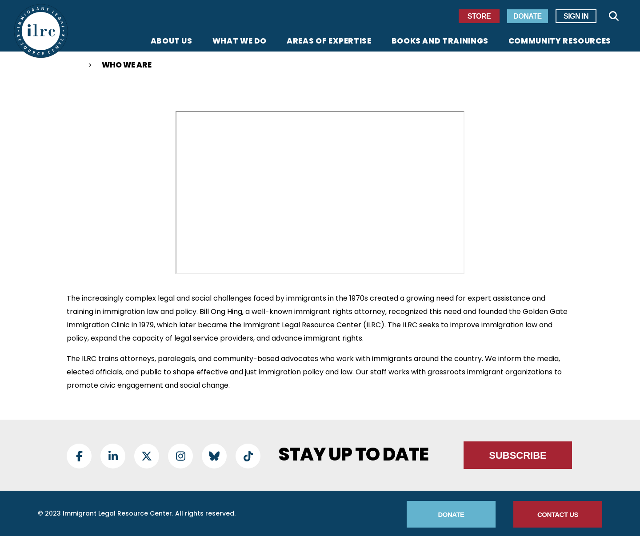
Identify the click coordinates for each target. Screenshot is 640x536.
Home (70, 66)
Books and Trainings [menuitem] (440, 41)
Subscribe (518, 455)
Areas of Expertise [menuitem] (329, 41)
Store (479, 16)
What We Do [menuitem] (239, 41)
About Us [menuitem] (171, 41)
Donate (527, 16)
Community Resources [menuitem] (559, 41)
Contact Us (557, 514)
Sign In (576, 16)
